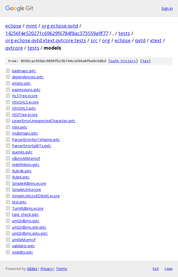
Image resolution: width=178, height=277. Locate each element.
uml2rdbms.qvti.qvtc (29, 227)
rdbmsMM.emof (26, 158)
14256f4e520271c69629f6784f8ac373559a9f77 (56, 33)
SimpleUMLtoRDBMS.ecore (36, 195)
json (168, 268)
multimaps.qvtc (25, 133)
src (94, 40)
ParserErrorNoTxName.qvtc (36, 139)
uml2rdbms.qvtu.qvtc (30, 233)
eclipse (13, 26)
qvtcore (14, 48)
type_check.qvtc (25, 214)
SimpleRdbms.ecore (29, 183)
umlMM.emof (23, 239)
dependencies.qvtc (28, 76)
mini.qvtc (19, 127)
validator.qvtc (23, 245)
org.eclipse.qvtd (60, 26)
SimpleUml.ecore (26, 189)
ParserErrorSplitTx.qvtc (31, 145)
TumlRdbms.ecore (27, 208)
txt (155, 268)
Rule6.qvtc (21, 177)
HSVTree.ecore (25, 114)
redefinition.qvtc (25, 164)
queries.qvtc (22, 152)
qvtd (140, 40)
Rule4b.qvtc (22, 170)
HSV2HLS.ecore (25, 102)
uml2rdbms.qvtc (25, 220)
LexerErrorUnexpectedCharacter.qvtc (43, 120)
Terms (61, 268)
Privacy (47, 268)
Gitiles (32, 268)
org (106, 40)
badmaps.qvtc (24, 70)
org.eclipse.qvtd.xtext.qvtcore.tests (45, 40)
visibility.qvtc (22, 252)
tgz (145, 61)
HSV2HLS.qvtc (24, 108)
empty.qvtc (21, 83)
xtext (156, 40)
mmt (31, 26)
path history (123, 61)
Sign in (167, 8)
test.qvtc (19, 201)
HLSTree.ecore (25, 95)
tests (124, 33)
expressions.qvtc (26, 89)
